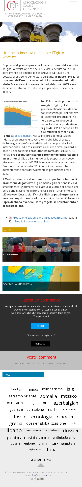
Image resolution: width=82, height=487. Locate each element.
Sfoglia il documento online (32, 221)
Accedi (40, 325)
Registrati (40, 343)
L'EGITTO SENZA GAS (13, 254)
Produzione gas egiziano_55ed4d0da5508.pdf (40, 217)
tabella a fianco (21, 136)
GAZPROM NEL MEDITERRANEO (17, 283)
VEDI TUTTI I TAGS (41, 459)
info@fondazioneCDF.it (41, 475)
